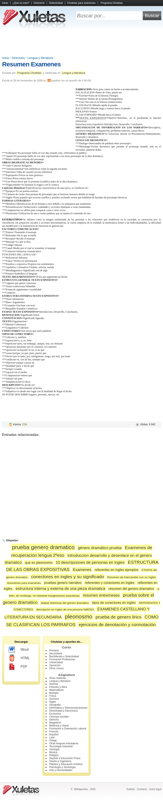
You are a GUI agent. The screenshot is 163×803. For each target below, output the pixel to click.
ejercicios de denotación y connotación (117, 624)
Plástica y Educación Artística (66, 764)
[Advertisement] (81, 42)
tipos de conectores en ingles (114, 602)
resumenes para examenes (24, 583)
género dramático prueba (100, 548)
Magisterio (55, 722)
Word (18, 649)
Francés (53, 731)
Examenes (82, 569)
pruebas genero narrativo (63, 583)
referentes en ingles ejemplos (117, 570)
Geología (54, 749)
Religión (53, 755)
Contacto (142, 789)
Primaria (54, 650)
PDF (17, 666)
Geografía (54, 704)
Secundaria (55, 653)
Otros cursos (56, 668)
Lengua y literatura (40, 58)
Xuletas (130, 789)
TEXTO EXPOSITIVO (92, 117)
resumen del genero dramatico (131, 588)
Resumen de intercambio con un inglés (131, 577)
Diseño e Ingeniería (60, 761)
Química (54, 698)
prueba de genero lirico (118, 616)
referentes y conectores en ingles (109, 583)
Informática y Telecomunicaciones (68, 707)
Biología (53, 692)
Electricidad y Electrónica (63, 710)
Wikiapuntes (81, 789)
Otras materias (57, 678)
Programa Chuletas (112, 2)
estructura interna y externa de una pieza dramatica (60, 588)
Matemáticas (56, 689)
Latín (52, 737)
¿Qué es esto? (21, 2)
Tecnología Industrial (61, 746)
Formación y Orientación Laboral (67, 728)
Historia (53, 684)
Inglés (52, 701)
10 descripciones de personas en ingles (90, 562)
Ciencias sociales (59, 716)
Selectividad (56, 2)
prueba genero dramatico (43, 547)
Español (53, 734)
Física (52, 695)
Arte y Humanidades (60, 770)
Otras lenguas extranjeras (63, 743)
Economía (55, 713)
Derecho (54, 719)
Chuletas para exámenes (81, 2)
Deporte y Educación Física (64, 758)
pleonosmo (78, 616)
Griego (53, 740)
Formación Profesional (62, 659)
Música (53, 752)
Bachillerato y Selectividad (64, 656)
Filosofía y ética (58, 686)
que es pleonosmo (38, 562)
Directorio (39, 2)
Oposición (54, 665)
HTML (19, 658)
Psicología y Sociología (62, 767)
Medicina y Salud (59, 725)
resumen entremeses (101, 595)
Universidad (56, 662)
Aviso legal (155, 789)
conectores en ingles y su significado (67, 576)
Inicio (5, 2)
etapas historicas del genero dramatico (65, 602)
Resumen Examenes (31, 64)
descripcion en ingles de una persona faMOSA (65, 609)
